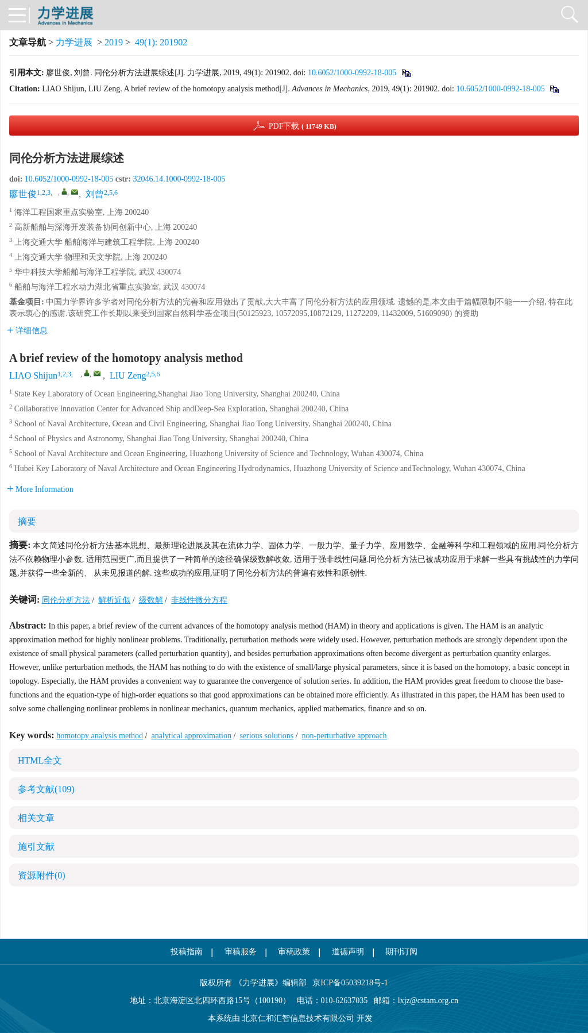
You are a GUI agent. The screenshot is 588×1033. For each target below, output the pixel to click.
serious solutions (266, 735)
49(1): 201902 (161, 42)
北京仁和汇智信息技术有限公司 (298, 1018)
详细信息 (27, 330)
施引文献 (36, 846)
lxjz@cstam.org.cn (428, 1000)
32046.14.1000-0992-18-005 (179, 179)
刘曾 (95, 194)
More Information (40, 489)
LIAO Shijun (33, 375)
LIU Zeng (128, 375)
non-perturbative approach (344, 735)
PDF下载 (302, 126)
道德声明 (348, 951)
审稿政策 (294, 951)
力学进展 (74, 42)
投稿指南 (187, 951)
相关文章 (36, 818)
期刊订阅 (401, 951)
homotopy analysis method (99, 735)
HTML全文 (40, 760)
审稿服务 (241, 951)
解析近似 (114, 600)
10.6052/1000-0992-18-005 (352, 72)
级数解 (151, 600)
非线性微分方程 (199, 600)
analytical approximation (191, 735)
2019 (114, 42)
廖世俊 (23, 194)
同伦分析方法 (66, 600)
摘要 (27, 521)
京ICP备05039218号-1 (347, 982)
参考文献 (46, 789)
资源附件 (41, 875)
